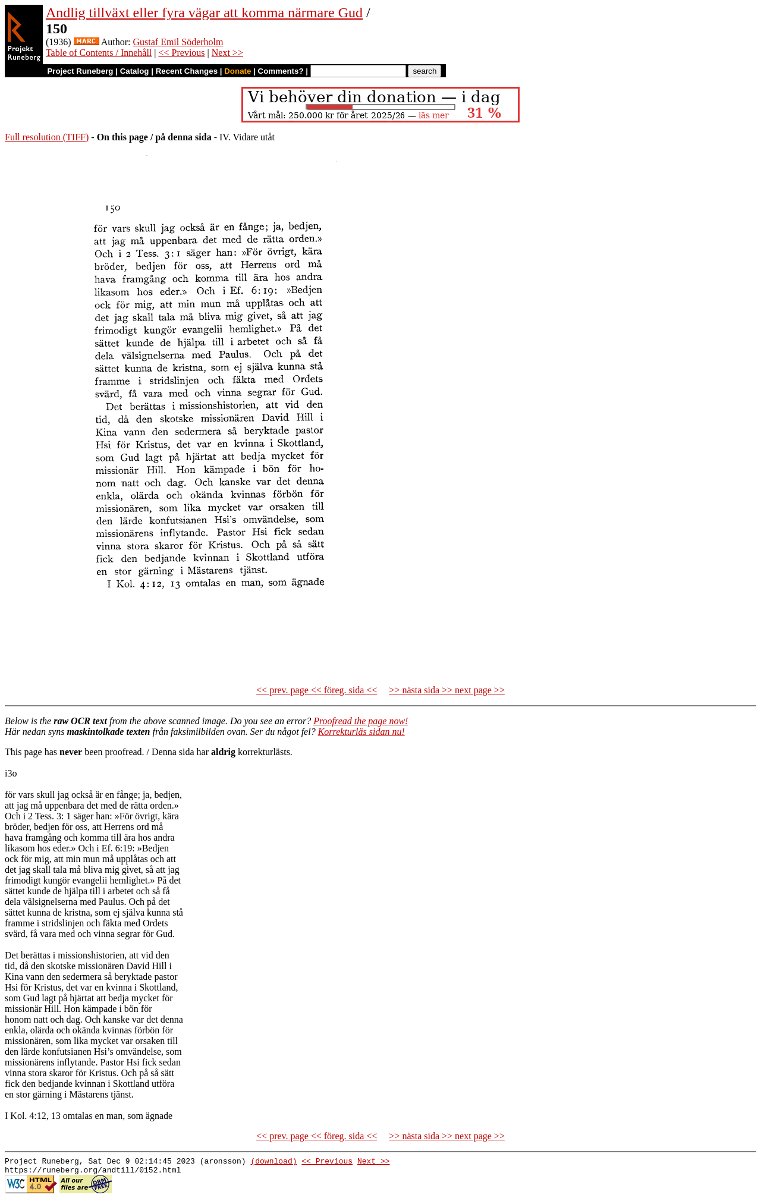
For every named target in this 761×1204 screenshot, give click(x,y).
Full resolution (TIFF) (47, 137)
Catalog (134, 71)
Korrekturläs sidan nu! (361, 732)
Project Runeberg (80, 71)
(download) (273, 1162)
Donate (237, 71)
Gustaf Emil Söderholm (178, 42)
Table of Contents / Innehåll (99, 53)
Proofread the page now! (360, 721)
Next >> (227, 53)
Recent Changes (187, 71)
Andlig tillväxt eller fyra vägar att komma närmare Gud (204, 12)
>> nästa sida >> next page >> (447, 690)
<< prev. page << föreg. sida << (316, 690)
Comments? (281, 71)
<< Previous (182, 53)
